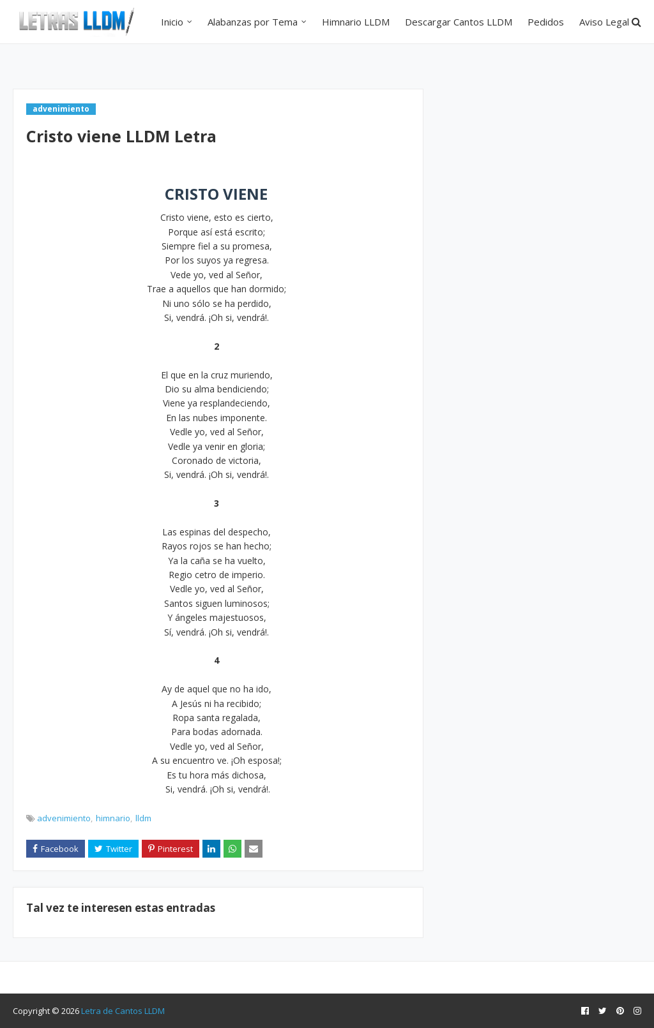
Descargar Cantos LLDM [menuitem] (458, 21)
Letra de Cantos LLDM (123, 1011)
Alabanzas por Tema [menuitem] (253, 21)
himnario (113, 818)
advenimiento (64, 818)
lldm (143, 818)
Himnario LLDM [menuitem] (356, 21)
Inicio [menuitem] (172, 21)
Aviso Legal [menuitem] (604, 21)
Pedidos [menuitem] (546, 21)
